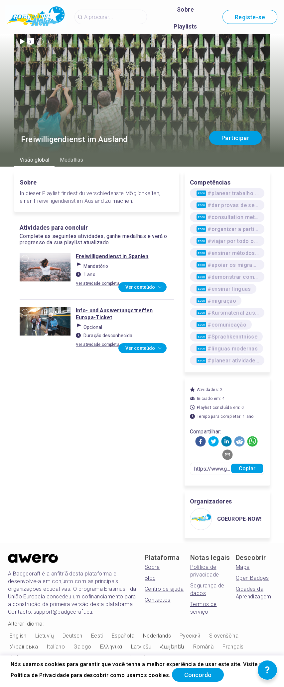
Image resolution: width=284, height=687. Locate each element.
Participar (235, 137)
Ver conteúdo (143, 287)
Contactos (158, 600)
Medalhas (71, 160)
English (18, 636)
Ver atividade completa (97, 283)
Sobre (185, 9)
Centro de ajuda (164, 589)
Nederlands (157, 636)
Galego (82, 647)
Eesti (97, 636)
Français (232, 647)
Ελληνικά (111, 647)
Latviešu (141, 647)
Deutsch (72, 636)
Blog (150, 578)
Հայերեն (172, 647)
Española (123, 636)
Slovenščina (223, 636)
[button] (200, 441)
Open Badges (252, 578)
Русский (190, 636)
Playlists (185, 26)
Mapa (243, 567)
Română (203, 647)
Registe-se (250, 17)
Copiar (247, 468)
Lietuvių (44, 636)
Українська (24, 647)
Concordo (198, 674)
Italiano (56, 647)
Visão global (34, 160)
